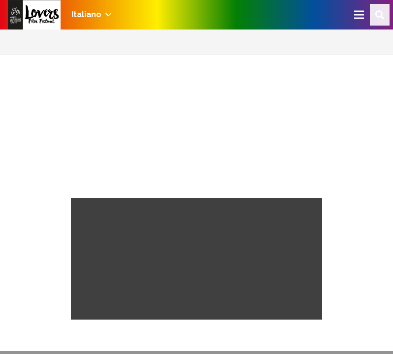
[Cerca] (380, 15)
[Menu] (359, 14)
